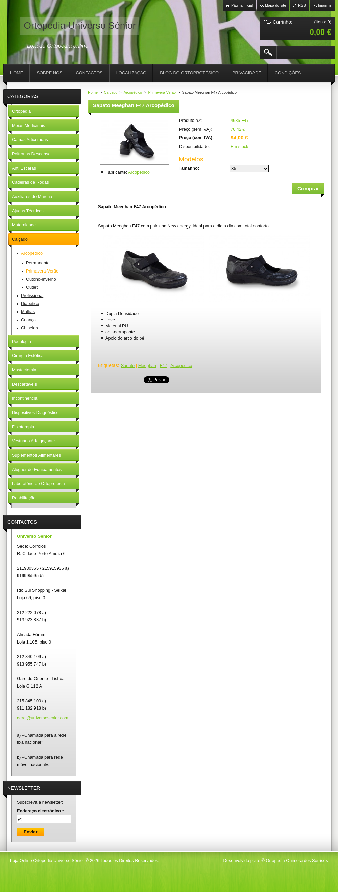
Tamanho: (189, 168)
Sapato (128, 365)
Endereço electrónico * (40, 810)
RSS (302, 5)
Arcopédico (133, 92)
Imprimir (324, 5)
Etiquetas (108, 365)
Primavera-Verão (162, 92)
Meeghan (147, 365)
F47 (163, 365)
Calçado (110, 92)
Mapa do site (275, 5)
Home (93, 92)
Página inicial (242, 5)
